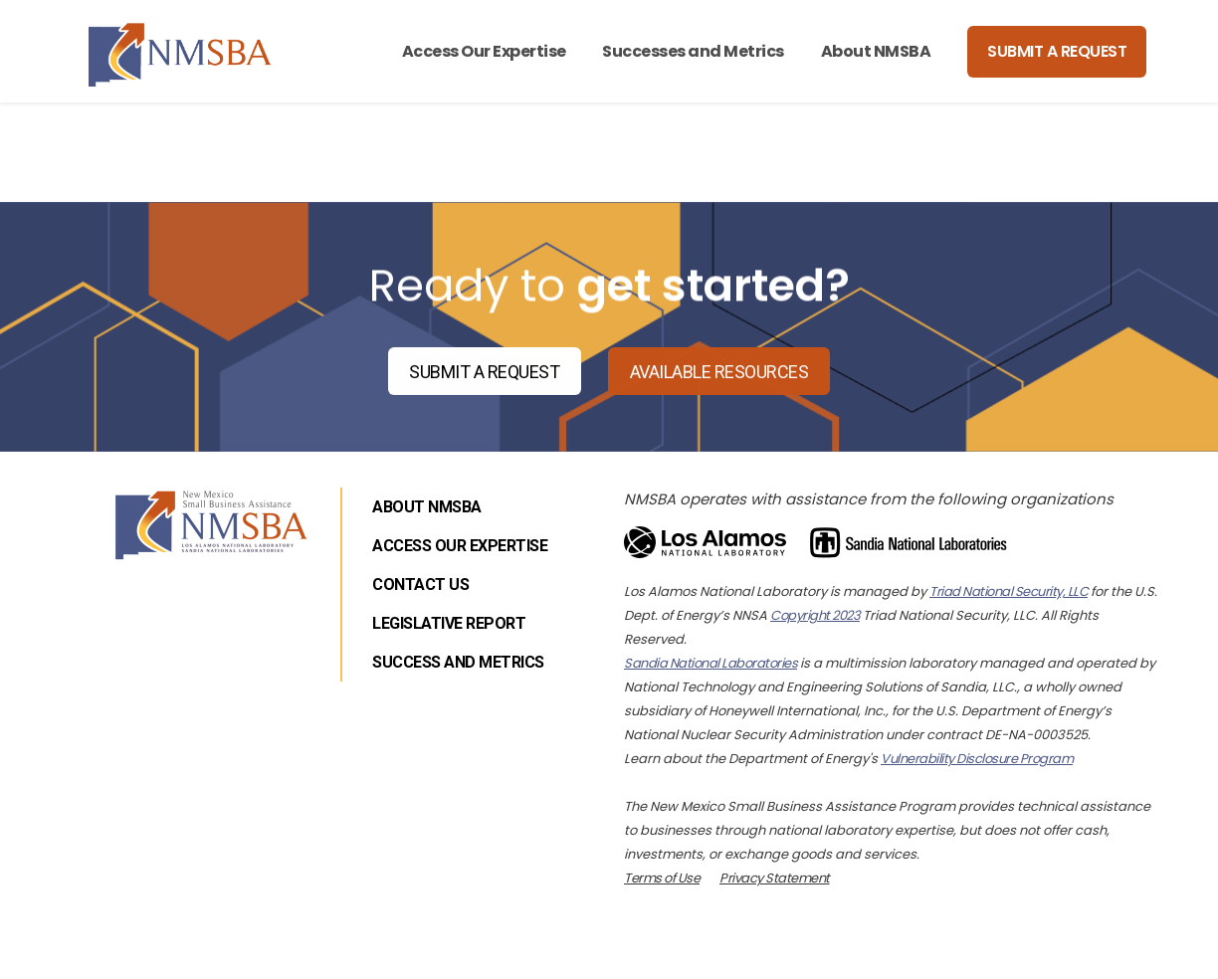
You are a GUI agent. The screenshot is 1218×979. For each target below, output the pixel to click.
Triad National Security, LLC (1008, 591)
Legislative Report (448, 623)
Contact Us (420, 584)
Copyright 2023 (815, 615)
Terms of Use (662, 878)
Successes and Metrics (693, 51)
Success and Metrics (458, 662)
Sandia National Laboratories (710, 663)
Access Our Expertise (484, 51)
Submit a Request (1056, 51)
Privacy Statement (774, 878)
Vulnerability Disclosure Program (977, 758)
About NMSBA (876, 51)
